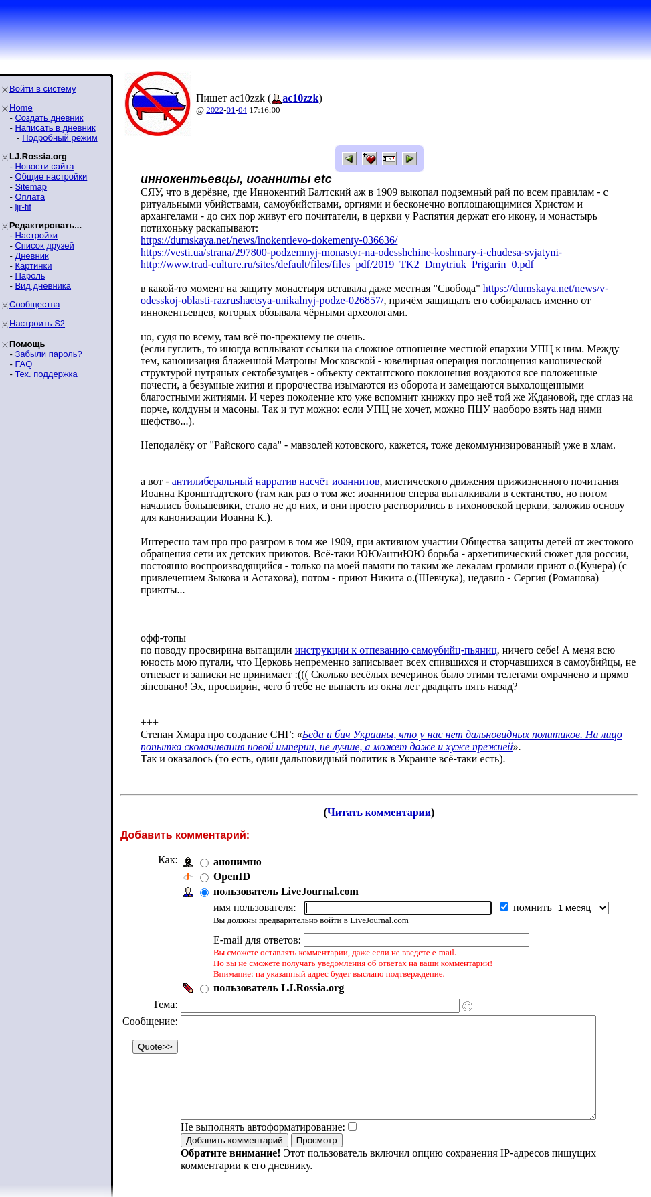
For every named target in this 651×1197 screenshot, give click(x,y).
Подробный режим (59, 138)
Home (21, 107)
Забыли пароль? (48, 354)
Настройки (36, 235)
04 (242, 109)
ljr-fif (23, 207)
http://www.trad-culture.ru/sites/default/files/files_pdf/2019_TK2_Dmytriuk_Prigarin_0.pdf (337, 264)
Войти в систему (42, 89)
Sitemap (31, 187)
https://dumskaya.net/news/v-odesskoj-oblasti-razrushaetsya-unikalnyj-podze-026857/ (375, 294)
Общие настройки (51, 176)
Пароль (30, 276)
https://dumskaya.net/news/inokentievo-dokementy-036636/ (269, 240)
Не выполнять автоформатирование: (263, 1123)
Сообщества (34, 304)
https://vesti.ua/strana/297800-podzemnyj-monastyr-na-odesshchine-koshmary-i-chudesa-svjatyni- (351, 252)
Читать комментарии (384, 788)
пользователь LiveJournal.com (286, 867)
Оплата (30, 197)
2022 (214, 109)
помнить (534, 883)
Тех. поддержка (46, 374)
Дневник (31, 256)
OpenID (231, 852)
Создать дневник (49, 118)
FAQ (23, 364)
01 (231, 109)
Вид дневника (43, 286)
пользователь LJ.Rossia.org (278, 963)
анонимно (237, 837)
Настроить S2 (37, 323)
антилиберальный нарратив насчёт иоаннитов (276, 469)
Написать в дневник (55, 128)
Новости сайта (44, 166)
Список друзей (44, 245)
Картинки (33, 266)
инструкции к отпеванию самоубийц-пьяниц (396, 626)
